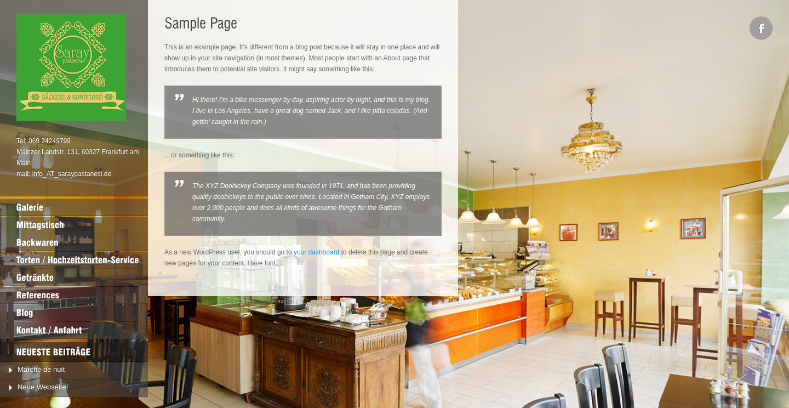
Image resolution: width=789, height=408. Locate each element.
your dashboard (316, 252)
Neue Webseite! (43, 387)
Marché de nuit (41, 369)
